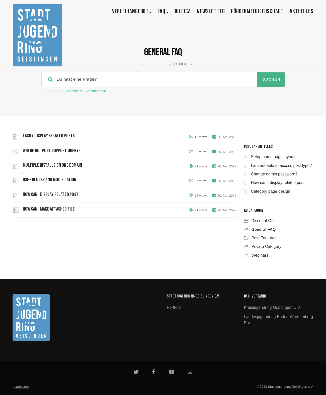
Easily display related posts (49, 136)
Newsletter (211, 11)
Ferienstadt (74, 91)
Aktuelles (301, 11)
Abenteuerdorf (96, 91)
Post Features (264, 238)
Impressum (21, 386)
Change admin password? (274, 174)
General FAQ (264, 229)
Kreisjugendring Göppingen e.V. (272, 307)
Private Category (266, 246)
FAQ (162, 11)
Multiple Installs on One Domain (52, 165)
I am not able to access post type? (281, 165)
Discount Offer (264, 221)
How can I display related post (50, 194)
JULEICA (182, 11)
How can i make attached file (49, 209)
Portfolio (174, 307)
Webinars (260, 255)
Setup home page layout (272, 157)
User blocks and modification (49, 180)
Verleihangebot (131, 11)
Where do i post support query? (51, 151)
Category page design (270, 191)
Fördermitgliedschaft (257, 11)
